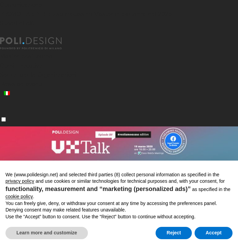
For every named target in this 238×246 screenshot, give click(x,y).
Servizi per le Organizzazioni (38, 75)
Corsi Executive (21, 65)
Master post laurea (26, 56)
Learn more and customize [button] (46, 232)
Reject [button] (174, 232)
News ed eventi (21, 84)
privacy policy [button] (19, 181)
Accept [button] (214, 232)
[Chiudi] (4, 33)
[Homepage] (37, 43)
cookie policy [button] (19, 196)
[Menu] (3, 119)
